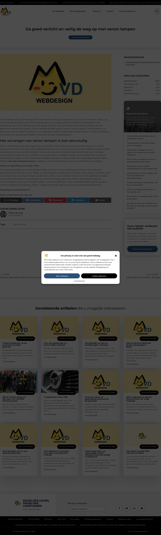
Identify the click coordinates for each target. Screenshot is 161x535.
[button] (116, 255)
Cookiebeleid (79, 281)
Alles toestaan (62, 276)
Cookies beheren (99, 276)
